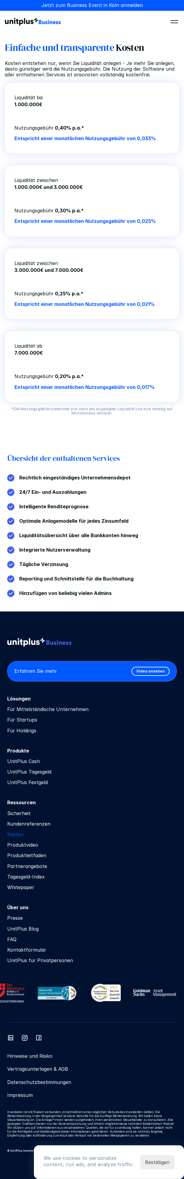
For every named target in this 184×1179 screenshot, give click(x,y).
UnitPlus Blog (23, 929)
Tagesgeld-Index (26, 877)
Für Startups (22, 720)
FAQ (12, 939)
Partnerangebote (27, 866)
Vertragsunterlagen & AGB (37, 1069)
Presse (15, 918)
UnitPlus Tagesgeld (29, 772)
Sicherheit (19, 813)
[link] (150, 671)
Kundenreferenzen (28, 824)
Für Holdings (21, 731)
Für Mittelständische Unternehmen (48, 709)
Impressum (20, 1095)
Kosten (15, 834)
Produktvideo (22, 845)
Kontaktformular (26, 950)
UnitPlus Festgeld (27, 782)
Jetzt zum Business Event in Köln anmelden (92, 5)
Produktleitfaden (26, 855)
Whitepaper (20, 887)
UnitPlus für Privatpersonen (40, 960)
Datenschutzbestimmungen (39, 1082)
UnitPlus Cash (23, 761)
